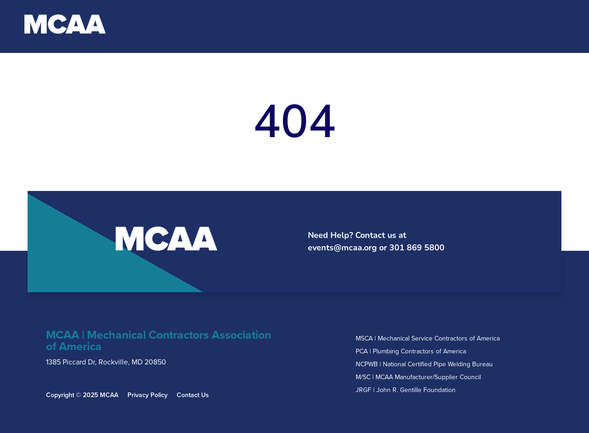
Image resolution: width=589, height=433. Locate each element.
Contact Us (193, 395)
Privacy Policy (147, 395)
